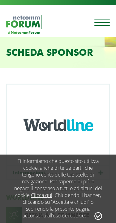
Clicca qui (41, 195)
